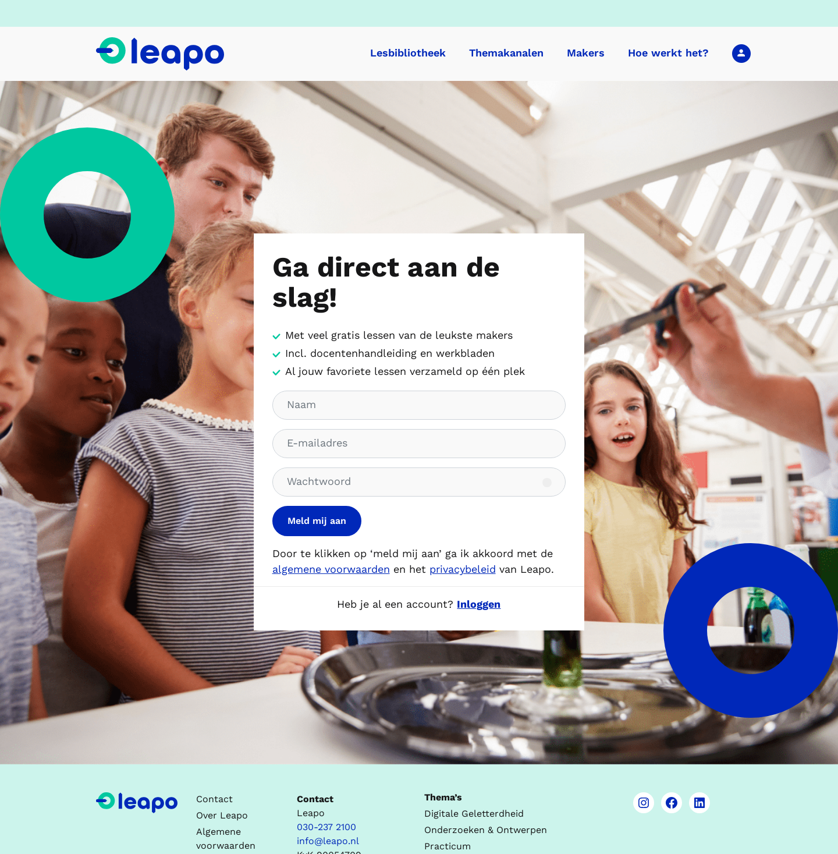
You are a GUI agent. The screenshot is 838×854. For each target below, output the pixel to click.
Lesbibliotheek (408, 53)
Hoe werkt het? (668, 53)
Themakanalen (506, 53)
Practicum (447, 846)
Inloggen (741, 53)
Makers (586, 53)
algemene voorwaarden (331, 569)
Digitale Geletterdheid (474, 813)
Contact (214, 799)
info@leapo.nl (328, 840)
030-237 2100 (326, 826)
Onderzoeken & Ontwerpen (485, 829)
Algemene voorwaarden (225, 838)
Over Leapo (222, 815)
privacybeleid (462, 569)
